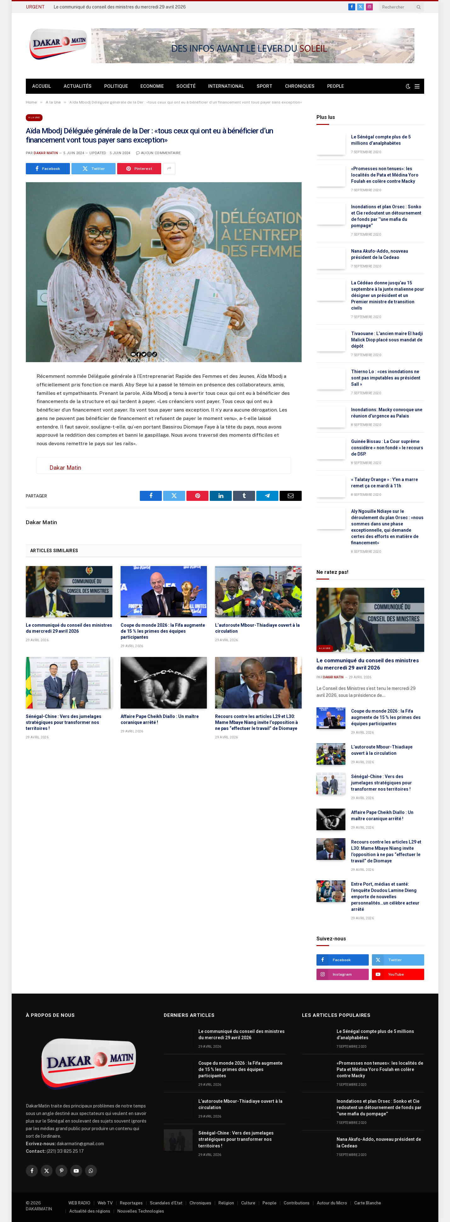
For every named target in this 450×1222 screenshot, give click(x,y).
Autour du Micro (332, 1203)
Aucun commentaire (158, 153)
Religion (226, 1203)
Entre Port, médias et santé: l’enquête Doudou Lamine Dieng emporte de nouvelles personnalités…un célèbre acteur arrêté (385, 897)
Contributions (297, 1203)
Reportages (131, 1203)
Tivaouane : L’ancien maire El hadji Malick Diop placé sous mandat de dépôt (387, 340)
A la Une (34, 117)
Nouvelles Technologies (140, 1211)
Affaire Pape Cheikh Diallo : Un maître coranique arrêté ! (160, 719)
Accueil (41, 86)
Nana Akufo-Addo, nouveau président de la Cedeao (379, 254)
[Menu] (417, 86)
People (335, 86)
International (226, 86)
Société (186, 86)
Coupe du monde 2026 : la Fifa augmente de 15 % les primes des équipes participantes (163, 631)
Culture (248, 1203)
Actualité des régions (89, 1211)
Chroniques (300, 86)
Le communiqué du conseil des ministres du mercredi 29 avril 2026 (120, 6)
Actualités (78, 86)
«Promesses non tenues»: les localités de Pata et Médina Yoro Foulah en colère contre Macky (385, 175)
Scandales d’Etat (166, 1203)
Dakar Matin (46, 153)
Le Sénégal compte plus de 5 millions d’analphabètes (381, 140)
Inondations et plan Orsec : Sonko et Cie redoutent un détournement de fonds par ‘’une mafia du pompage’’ (386, 216)
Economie (152, 86)
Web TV (105, 1203)
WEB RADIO (79, 1203)
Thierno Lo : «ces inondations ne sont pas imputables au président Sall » (385, 378)
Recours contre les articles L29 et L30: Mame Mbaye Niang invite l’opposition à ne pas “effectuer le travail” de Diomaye (256, 722)
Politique (116, 86)
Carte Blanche (367, 1203)
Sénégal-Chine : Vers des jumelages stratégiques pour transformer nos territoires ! (63, 722)
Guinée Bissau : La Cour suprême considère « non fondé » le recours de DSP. (387, 448)
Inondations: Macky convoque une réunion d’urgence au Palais (386, 412)
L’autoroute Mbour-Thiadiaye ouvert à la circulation (257, 628)
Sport (264, 86)
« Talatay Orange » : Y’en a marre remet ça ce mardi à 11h (384, 482)
